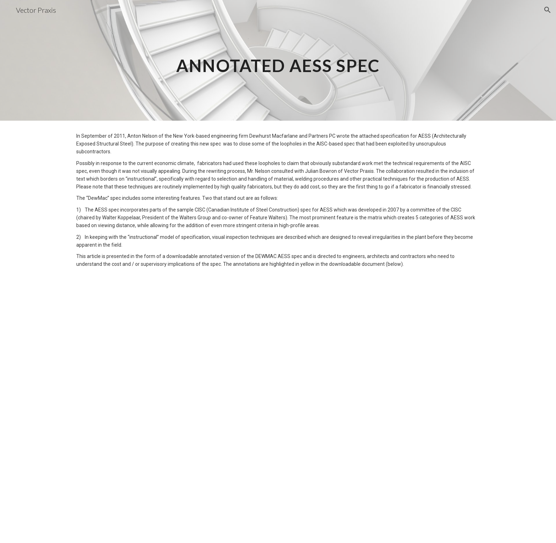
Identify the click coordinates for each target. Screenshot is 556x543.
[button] (547, 9)
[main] (278, 60)
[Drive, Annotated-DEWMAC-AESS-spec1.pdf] (278, 413)
